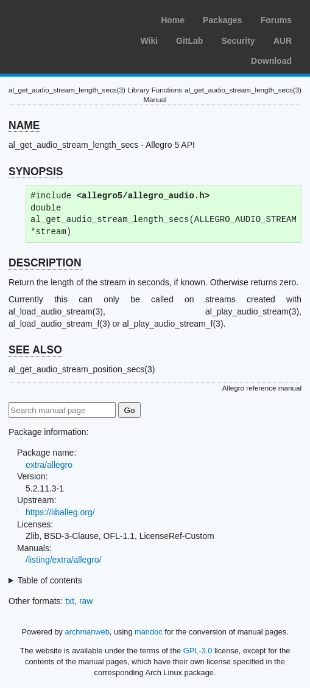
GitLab (189, 41)
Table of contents (50, 580)
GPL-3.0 (198, 650)
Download (271, 61)
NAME (24, 125)
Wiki (149, 41)
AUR (282, 41)
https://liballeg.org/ (60, 512)
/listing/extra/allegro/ (64, 560)
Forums (276, 20)
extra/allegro (49, 465)
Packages (222, 20)
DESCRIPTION (45, 263)
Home (173, 20)
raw (86, 601)
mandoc (149, 631)
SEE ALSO (35, 350)
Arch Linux (67, 18)
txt (69, 601)
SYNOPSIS (36, 171)
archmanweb (87, 631)
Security (238, 41)
